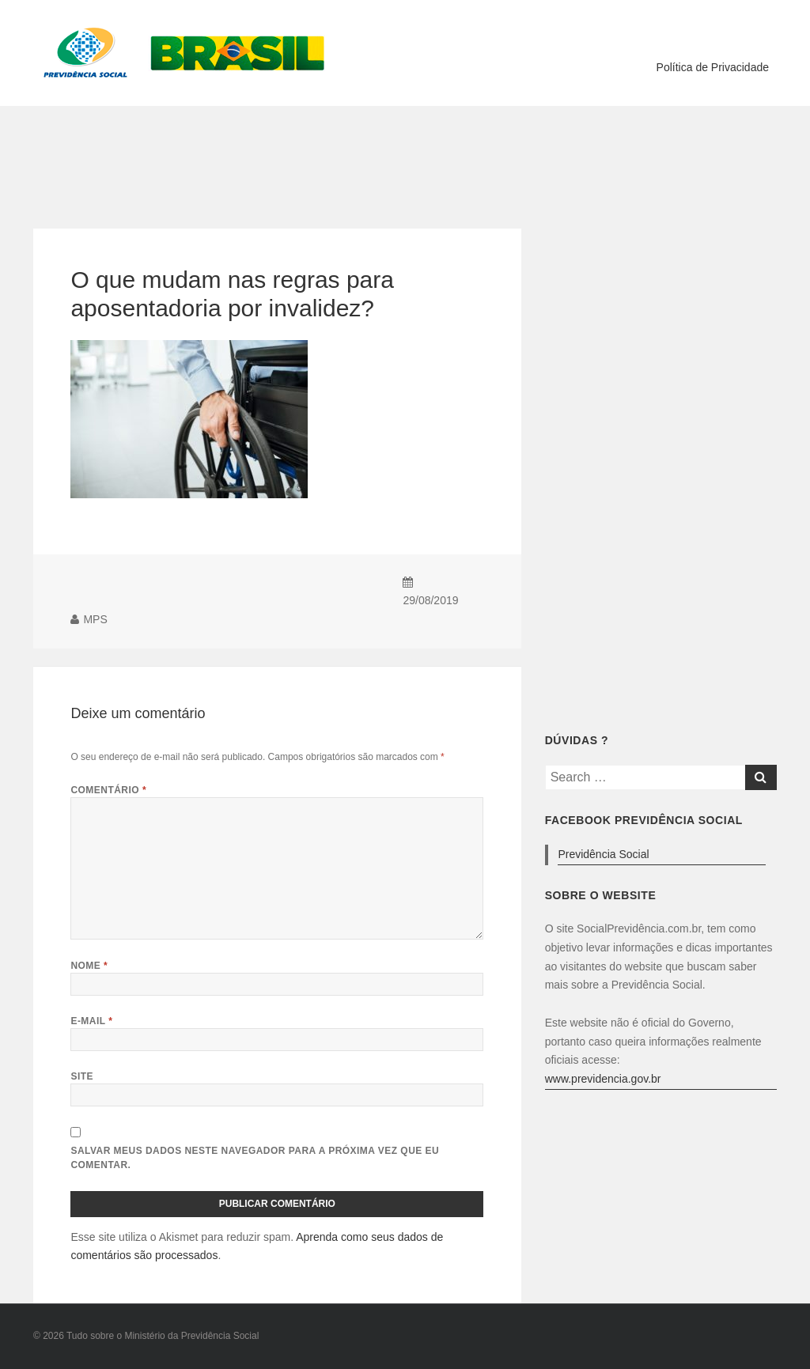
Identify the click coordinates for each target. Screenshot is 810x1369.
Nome (89, 965)
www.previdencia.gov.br (603, 1078)
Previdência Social (603, 854)
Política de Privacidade (713, 67)
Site (81, 1076)
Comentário (108, 790)
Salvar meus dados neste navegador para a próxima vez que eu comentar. (254, 1157)
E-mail (91, 1021)
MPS (95, 619)
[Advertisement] (405, 157)
